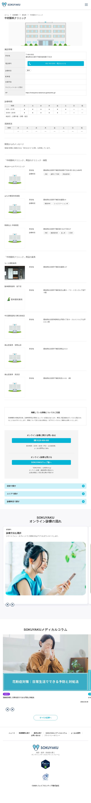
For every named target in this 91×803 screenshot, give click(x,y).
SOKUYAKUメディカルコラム (56, 733)
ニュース (12, 733)
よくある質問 (75, 733)
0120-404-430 (43, 440)
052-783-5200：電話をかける (55, 63)
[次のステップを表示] (12, 604)
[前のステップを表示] (7, 604)
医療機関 (15, 15)
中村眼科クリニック (36, 15)
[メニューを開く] (86, 4)
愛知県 (24, 15)
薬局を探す (38, 733)
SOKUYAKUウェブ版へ (41, 462)
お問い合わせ (35, 735)
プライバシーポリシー (52, 735)
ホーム (7, 15)
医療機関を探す (24, 733)
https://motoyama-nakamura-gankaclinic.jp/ (41, 93)
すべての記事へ (45, 718)
